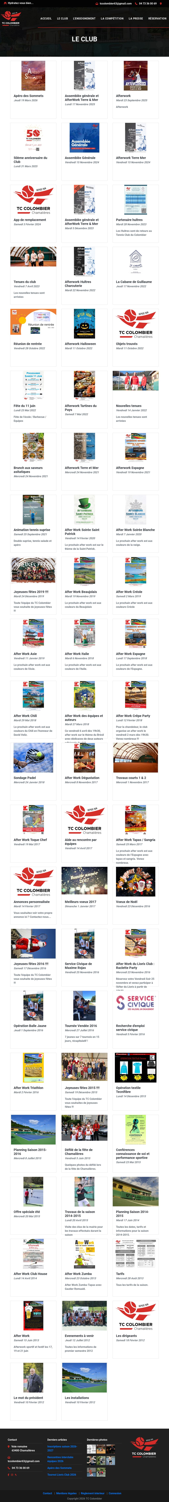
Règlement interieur (92, 1493)
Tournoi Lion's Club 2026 (61, 1474)
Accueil (46, 18)
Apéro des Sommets (59, 1468)
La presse (136, 18)
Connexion (115, 1493)
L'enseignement (84, 18)
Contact (47, 1493)
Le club (62, 18)
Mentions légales (66, 1493)
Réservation (157, 18)
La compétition (112, 18)
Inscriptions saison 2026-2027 (62, 1448)
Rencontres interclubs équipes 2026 (60, 1459)
